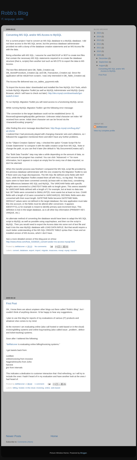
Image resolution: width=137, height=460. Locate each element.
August (102, 66)
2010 (99, 51)
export (31, 250)
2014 (99, 36)
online (47, 388)
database (24, 250)
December (103, 58)
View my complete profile (104, 131)
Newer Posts (13, 436)
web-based (55, 388)
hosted (21, 388)
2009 (99, 55)
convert (16, 250)
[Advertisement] (47, 275)
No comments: (41, 246)
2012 (99, 44)
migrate (45, 250)
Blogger (83, 453)
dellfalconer (12, 344)
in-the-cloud (30, 388)
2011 (99, 48)
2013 (99, 40)
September (104, 62)
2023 (99, 33)
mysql (66, 250)
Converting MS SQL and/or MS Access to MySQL (34, 35)
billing (15, 388)
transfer (73, 250)
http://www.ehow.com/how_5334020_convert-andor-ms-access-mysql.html (40, 242)
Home (54, 436)
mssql (60, 250)
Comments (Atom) (25, 442)
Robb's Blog (14, 13)
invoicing (40, 388)
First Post (11, 303)
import (38, 250)
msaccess (53, 250)
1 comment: (40, 384)
